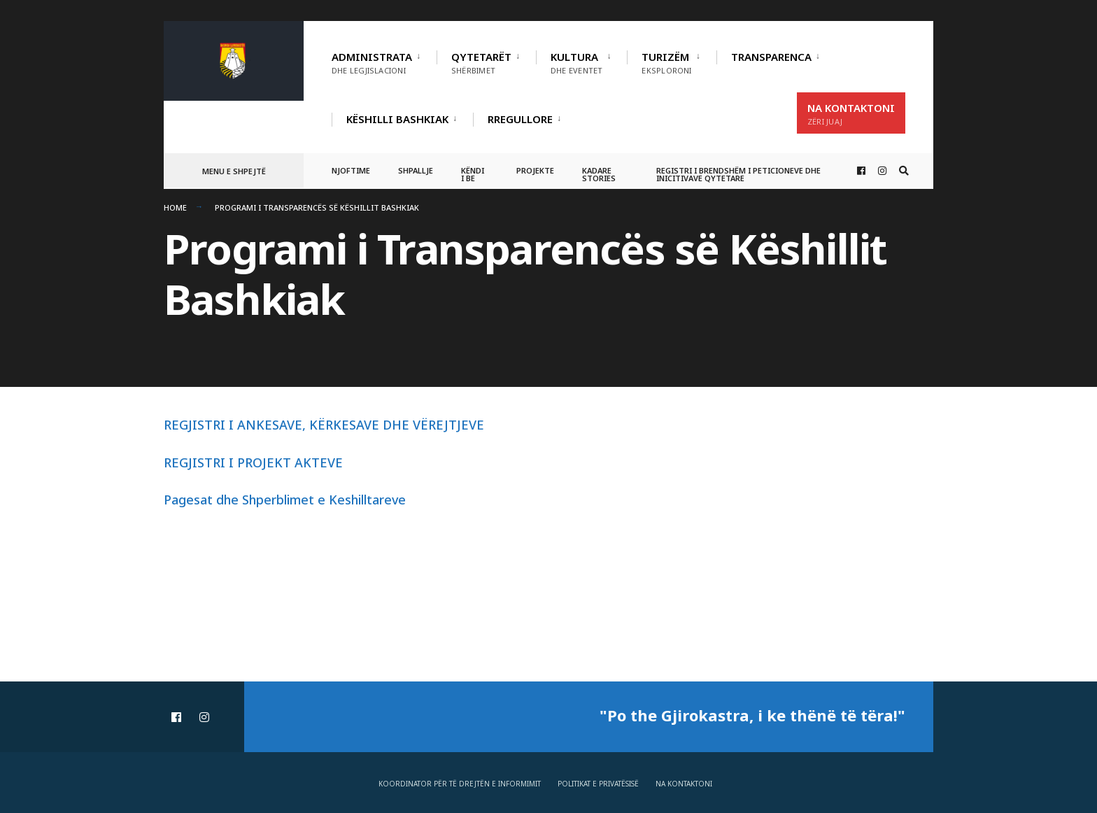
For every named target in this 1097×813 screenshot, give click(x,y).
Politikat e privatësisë (598, 784)
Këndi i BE (472, 174)
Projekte (535, 170)
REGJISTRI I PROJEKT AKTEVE (253, 462)
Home (175, 207)
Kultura (576, 63)
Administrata (372, 63)
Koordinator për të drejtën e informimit (459, 784)
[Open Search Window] (903, 171)
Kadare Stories (599, 174)
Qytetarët (481, 63)
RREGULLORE (520, 119)
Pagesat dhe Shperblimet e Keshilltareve (285, 499)
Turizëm (666, 63)
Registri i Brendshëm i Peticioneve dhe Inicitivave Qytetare (738, 174)
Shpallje (415, 170)
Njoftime (351, 170)
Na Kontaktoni (851, 114)
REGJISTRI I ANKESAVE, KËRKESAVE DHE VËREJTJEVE (324, 424)
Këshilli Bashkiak (397, 119)
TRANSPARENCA (771, 57)
